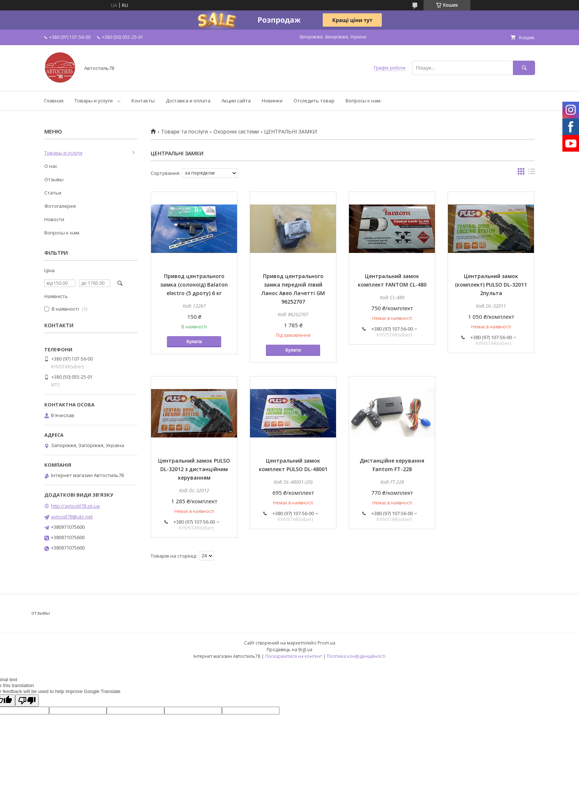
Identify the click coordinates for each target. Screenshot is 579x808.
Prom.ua (326, 643)
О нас (50, 166)
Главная (54, 100)
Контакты (143, 100)
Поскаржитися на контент (293, 656)
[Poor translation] (27, 700)
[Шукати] (524, 68)
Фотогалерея (60, 206)
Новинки (272, 100)
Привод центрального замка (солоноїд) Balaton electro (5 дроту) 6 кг (194, 285)
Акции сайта (236, 100)
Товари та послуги (184, 132)
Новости (54, 219)
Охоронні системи (236, 132)
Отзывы (54, 179)
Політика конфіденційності (356, 656)
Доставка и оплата (188, 100)
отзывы (40, 612)
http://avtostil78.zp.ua (75, 506)
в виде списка (531, 173)
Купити (194, 341)
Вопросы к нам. (363, 100)
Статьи (52, 192)
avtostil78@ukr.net (72, 517)
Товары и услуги (94, 100)
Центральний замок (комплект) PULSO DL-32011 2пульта (491, 285)
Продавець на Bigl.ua (289, 649)
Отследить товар (314, 100)
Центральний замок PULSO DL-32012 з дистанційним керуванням (194, 469)
